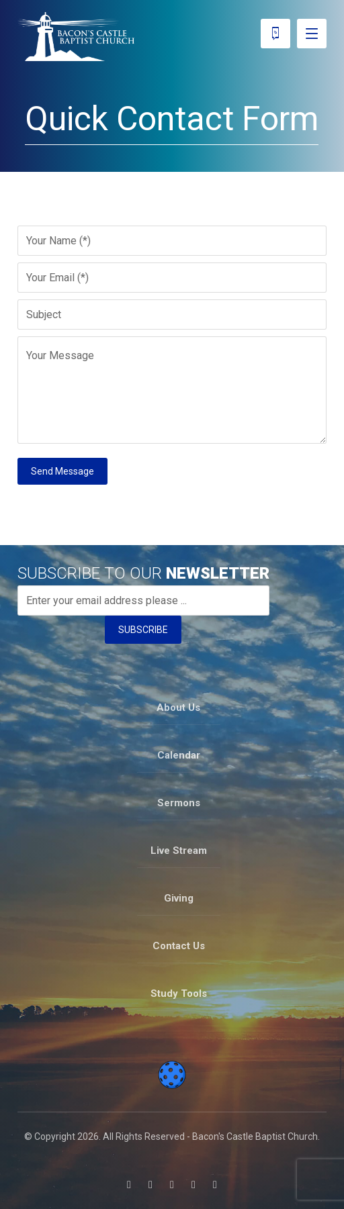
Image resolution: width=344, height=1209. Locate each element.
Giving (179, 898)
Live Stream (178, 850)
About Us (178, 708)
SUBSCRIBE (143, 629)
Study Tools (178, 993)
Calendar (178, 755)
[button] (129, 1185)
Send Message (62, 471)
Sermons (178, 803)
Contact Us (179, 946)
